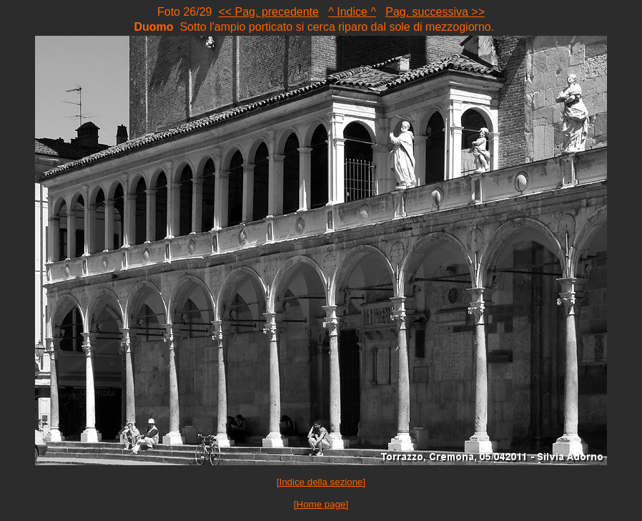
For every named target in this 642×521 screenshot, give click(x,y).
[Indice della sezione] (321, 482)
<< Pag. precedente (268, 12)
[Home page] (321, 504)
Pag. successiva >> (435, 12)
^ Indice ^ (352, 12)
